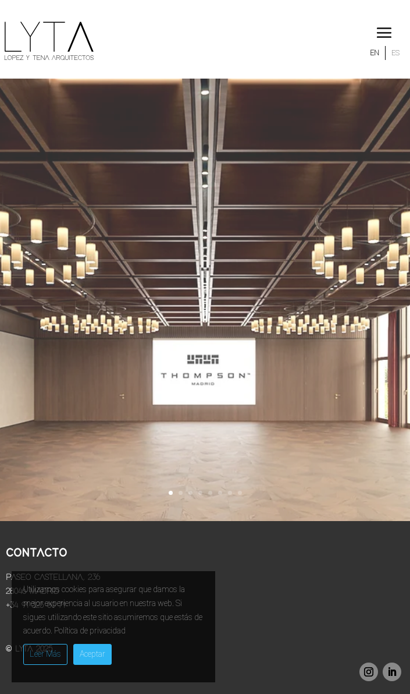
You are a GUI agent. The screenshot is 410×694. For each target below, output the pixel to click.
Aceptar (92, 654)
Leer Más (45, 654)
